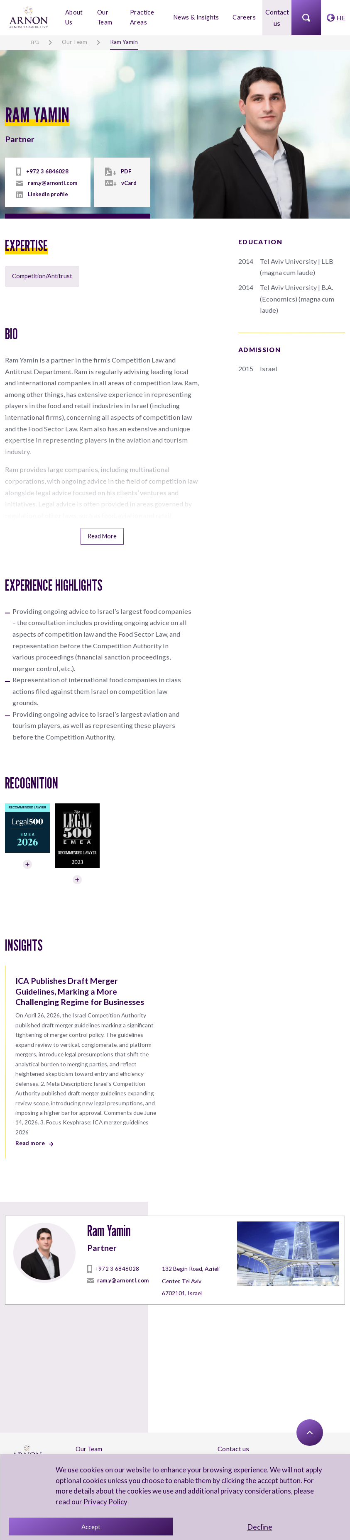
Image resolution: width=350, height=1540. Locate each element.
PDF (125, 172)
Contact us (277, 17)
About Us (74, 16)
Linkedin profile (47, 194)
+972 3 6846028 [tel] (44, 172)
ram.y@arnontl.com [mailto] (51, 183)
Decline (259, 1526)
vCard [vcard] (127, 183)
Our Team (105, 16)
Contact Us (90, 1434)
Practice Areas (142, 16)
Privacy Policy (105, 1501)
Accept (90, 1526)
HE (340, 17)
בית (34, 41)
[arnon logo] (29, 16)
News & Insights (197, 17)
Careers (244, 17)
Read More (102, 520)
